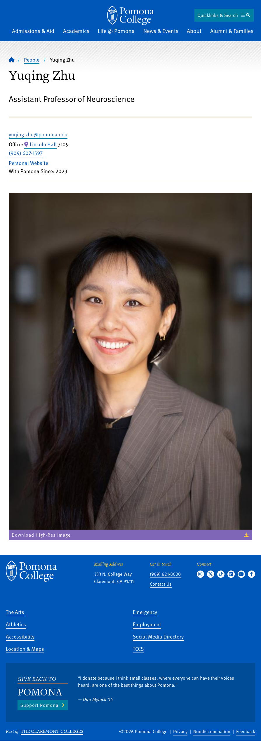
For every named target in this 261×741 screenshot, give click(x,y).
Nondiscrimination (211, 731)
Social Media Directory (158, 636)
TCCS (138, 649)
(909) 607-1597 (26, 153)
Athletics (16, 624)
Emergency (145, 612)
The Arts (15, 612)
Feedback (245, 731)
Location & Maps (25, 649)
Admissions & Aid (33, 31)
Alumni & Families (231, 31)
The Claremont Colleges (52, 731)
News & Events (160, 31)
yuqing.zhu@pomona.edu (38, 134)
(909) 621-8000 (165, 574)
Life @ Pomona (116, 31)
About (194, 31)
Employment (147, 624)
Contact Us (161, 583)
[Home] (130, 15)
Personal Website (28, 163)
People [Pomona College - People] (31, 59)
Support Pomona (39, 705)
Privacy (180, 731)
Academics (76, 31)
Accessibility (20, 636)
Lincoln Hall (43, 144)
